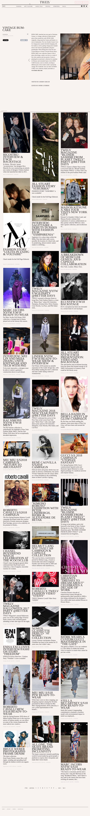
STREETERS (56, 6)
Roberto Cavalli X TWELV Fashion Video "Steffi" (45, 592)
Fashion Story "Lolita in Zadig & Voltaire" (16, 252)
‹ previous (31, 788)
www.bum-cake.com (37, 70)
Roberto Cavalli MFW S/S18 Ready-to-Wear (15, 710)
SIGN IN (85, 2)
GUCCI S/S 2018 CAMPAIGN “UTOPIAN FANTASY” (71, 459)
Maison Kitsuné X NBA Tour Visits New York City (74, 211)
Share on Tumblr (24, 40)
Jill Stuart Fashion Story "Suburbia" (43, 186)
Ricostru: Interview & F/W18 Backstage (13, 158)
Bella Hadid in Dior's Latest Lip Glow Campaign (74, 416)
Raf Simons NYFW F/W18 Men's (12, 423)
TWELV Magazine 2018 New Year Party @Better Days (45, 412)
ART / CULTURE (28, 6)
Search (3, 6)
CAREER (14, 809)
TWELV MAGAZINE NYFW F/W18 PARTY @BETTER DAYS (45, 292)
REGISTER (78, 2)
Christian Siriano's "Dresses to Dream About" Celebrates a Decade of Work (72, 583)
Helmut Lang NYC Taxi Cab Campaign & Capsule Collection (43, 550)
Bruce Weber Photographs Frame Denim (14, 751)
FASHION (18, 6)
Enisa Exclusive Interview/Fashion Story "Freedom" (16, 650)
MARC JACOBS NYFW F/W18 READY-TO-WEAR (15, 312)
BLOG (64, 6)
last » (64, 788)
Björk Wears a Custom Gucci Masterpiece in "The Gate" (73, 640)
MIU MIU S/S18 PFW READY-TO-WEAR (43, 695)
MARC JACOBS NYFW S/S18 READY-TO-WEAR (73, 767)
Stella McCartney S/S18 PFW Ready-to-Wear (74, 704)
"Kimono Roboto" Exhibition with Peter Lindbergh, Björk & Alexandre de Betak (45, 512)
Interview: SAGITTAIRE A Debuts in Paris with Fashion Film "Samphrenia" (44, 228)
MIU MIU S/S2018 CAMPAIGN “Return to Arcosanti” (15, 463)
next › (59, 788)
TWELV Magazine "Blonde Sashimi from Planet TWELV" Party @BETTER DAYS (73, 514)
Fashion (5, 34)
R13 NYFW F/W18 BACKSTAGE (73, 303)
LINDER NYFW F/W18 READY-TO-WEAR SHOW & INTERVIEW (45, 360)
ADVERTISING (20, 809)
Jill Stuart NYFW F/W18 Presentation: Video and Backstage (72, 357)
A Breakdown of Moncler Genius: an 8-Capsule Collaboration (73, 259)
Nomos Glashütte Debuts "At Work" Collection (41, 633)
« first (25, 788)
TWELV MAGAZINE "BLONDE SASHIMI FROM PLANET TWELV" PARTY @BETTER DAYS (73, 157)
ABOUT (3, 809)
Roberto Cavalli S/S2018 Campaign (15, 512)
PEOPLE (48, 6)
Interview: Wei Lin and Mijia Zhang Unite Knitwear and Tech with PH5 (15, 360)
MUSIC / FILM (39, 6)
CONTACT (8, 809)
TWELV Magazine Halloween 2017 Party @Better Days (16, 608)
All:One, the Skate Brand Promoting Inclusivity (42, 748)
